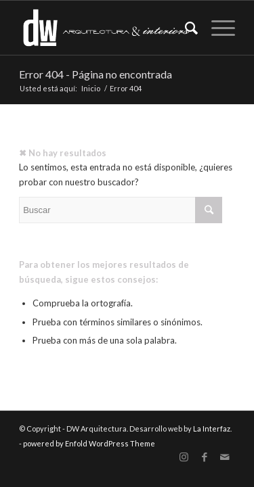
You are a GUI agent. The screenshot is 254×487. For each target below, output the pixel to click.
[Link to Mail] (225, 457)
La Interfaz (211, 428)
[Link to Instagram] (184, 457)
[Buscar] (184, 28)
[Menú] (216, 28)
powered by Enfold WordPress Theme (89, 443)
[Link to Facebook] (204, 457)
